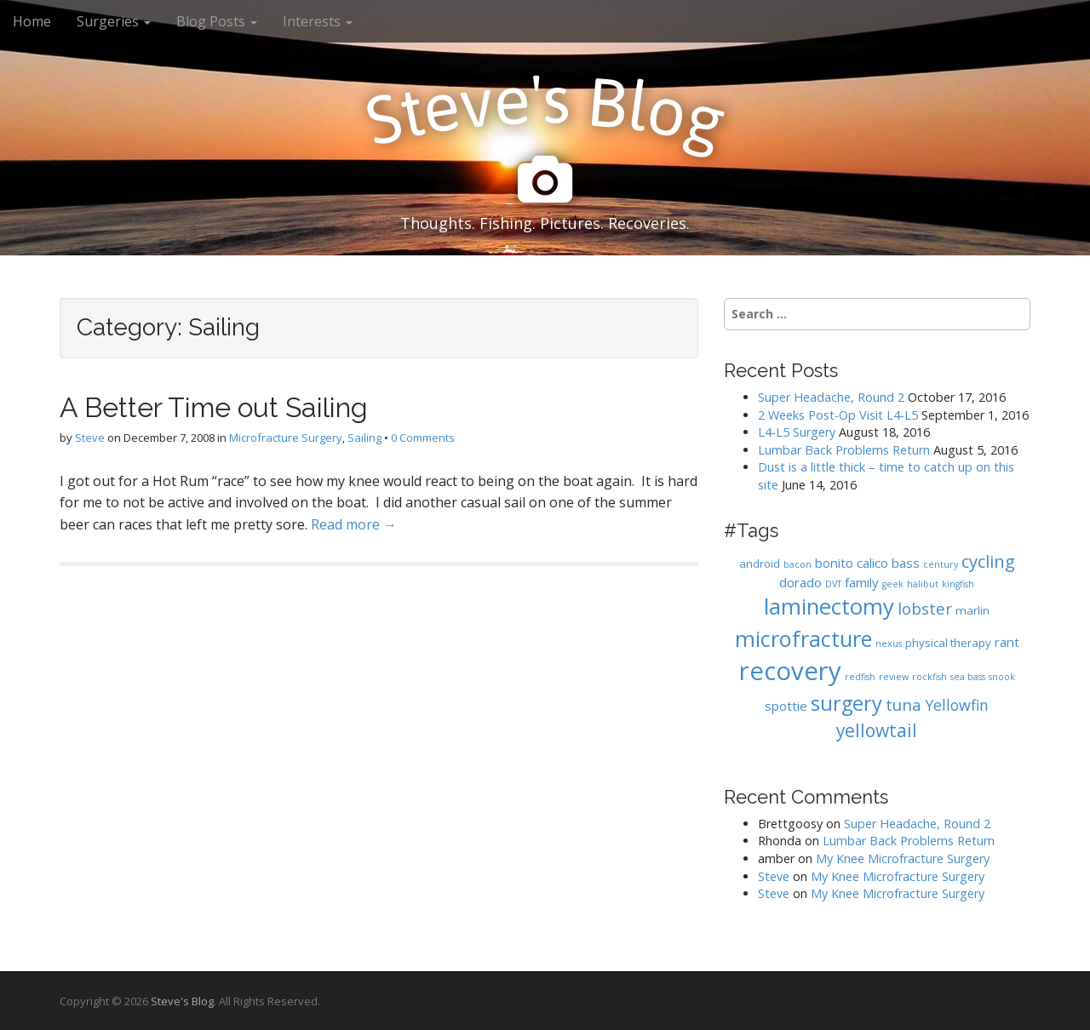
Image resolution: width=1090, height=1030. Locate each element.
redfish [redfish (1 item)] (860, 677)
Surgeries (114, 21)
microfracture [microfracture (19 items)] (803, 638)
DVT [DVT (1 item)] (833, 584)
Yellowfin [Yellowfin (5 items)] (957, 705)
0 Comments (423, 437)
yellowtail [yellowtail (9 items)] (876, 730)
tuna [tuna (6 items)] (903, 704)
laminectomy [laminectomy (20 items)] (829, 606)
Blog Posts (216, 21)
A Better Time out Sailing (214, 407)
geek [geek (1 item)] (893, 584)
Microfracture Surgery (285, 437)
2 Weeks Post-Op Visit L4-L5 (838, 415)
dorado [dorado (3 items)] (800, 582)
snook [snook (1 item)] (1002, 677)
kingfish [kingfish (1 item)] (958, 584)
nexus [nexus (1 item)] (888, 643)
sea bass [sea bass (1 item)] (967, 677)
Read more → (354, 524)
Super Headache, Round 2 (831, 397)
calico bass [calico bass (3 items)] (888, 562)
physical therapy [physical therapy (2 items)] (948, 642)
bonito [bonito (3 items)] (834, 562)
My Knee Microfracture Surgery (903, 858)
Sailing (364, 437)
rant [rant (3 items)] (1007, 641)
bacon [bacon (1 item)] (797, 564)
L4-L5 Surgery (796, 432)
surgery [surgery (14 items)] (846, 703)
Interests (318, 21)
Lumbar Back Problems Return (844, 450)
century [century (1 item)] (940, 564)
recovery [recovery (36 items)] (790, 671)
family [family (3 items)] (862, 582)
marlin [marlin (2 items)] (972, 610)
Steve (90, 437)
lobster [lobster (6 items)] (925, 608)
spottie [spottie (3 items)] (786, 705)
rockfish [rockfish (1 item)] (929, 677)
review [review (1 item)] (894, 677)
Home (32, 21)
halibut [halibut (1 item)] (922, 584)
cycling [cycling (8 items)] (988, 561)
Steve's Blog (182, 1001)
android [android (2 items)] (759, 563)
